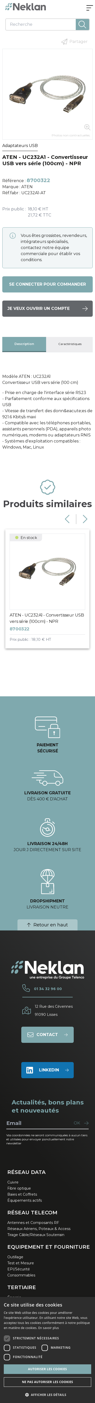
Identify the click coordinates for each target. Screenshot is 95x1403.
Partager (74, 42)
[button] (47, 1394)
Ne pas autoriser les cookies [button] (47, 1382)
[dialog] (47, 1350)
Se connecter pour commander (47, 284)
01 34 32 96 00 (48, 989)
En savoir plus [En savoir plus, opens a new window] (48, 1328)
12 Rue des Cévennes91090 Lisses (54, 1010)
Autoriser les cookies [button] (47, 1369)
